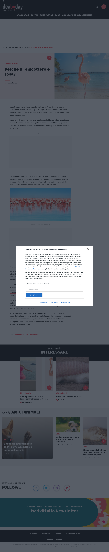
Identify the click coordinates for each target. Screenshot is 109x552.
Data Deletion (43, 302)
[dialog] (54, 276)
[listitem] (54, 284)
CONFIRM (35, 295)
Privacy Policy (65, 302)
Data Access (54, 302)
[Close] (89, 250)
